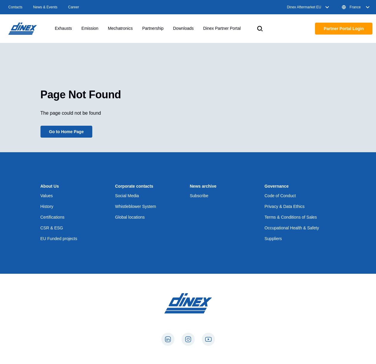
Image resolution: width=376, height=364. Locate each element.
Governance (277, 186)
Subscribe (199, 195)
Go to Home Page (66, 131)
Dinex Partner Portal (222, 28)
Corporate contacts (134, 186)
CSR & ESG (51, 227)
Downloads (183, 28)
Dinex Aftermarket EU (309, 7)
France (356, 7)
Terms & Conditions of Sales (291, 217)
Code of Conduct (280, 195)
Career (73, 7)
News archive (203, 186)
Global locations (130, 217)
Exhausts (63, 28)
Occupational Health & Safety (292, 227)
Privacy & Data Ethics (285, 206)
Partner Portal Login (344, 28)
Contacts (15, 7)
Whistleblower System (135, 206)
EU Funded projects (58, 238)
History (47, 206)
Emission (90, 28)
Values (46, 195)
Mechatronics (120, 28)
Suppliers (273, 238)
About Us (49, 186)
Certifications (52, 217)
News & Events (45, 7)
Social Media (127, 195)
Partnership (153, 28)
